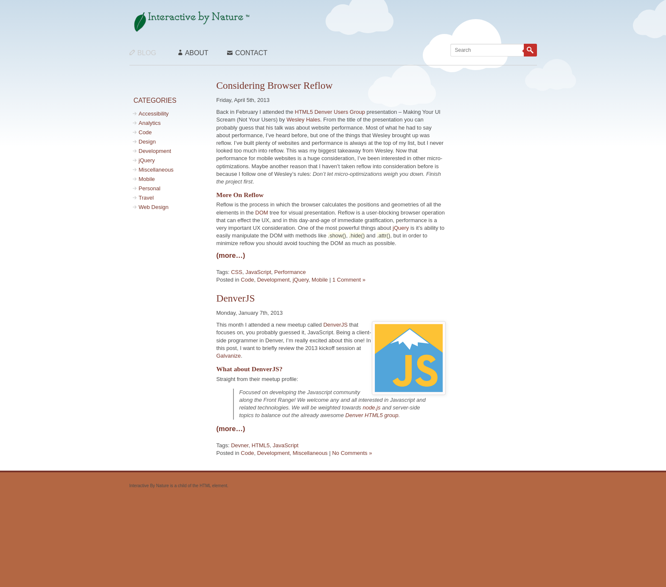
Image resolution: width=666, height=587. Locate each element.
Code (145, 132)
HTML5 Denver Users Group (330, 112)
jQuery (147, 160)
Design (147, 141)
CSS (236, 272)
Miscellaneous (156, 170)
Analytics (150, 123)
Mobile (147, 179)
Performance (290, 272)
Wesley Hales (303, 119)
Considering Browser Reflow (274, 85)
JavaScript (258, 272)
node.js (371, 407)
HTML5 (261, 445)
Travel (146, 198)
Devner (239, 445)
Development (155, 151)
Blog (142, 52)
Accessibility (154, 113)
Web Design (154, 207)
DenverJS (235, 298)
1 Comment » (348, 280)
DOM (261, 212)
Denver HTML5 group (372, 415)
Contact (247, 52)
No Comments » (352, 453)
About (193, 52)
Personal (149, 188)
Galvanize (228, 356)
